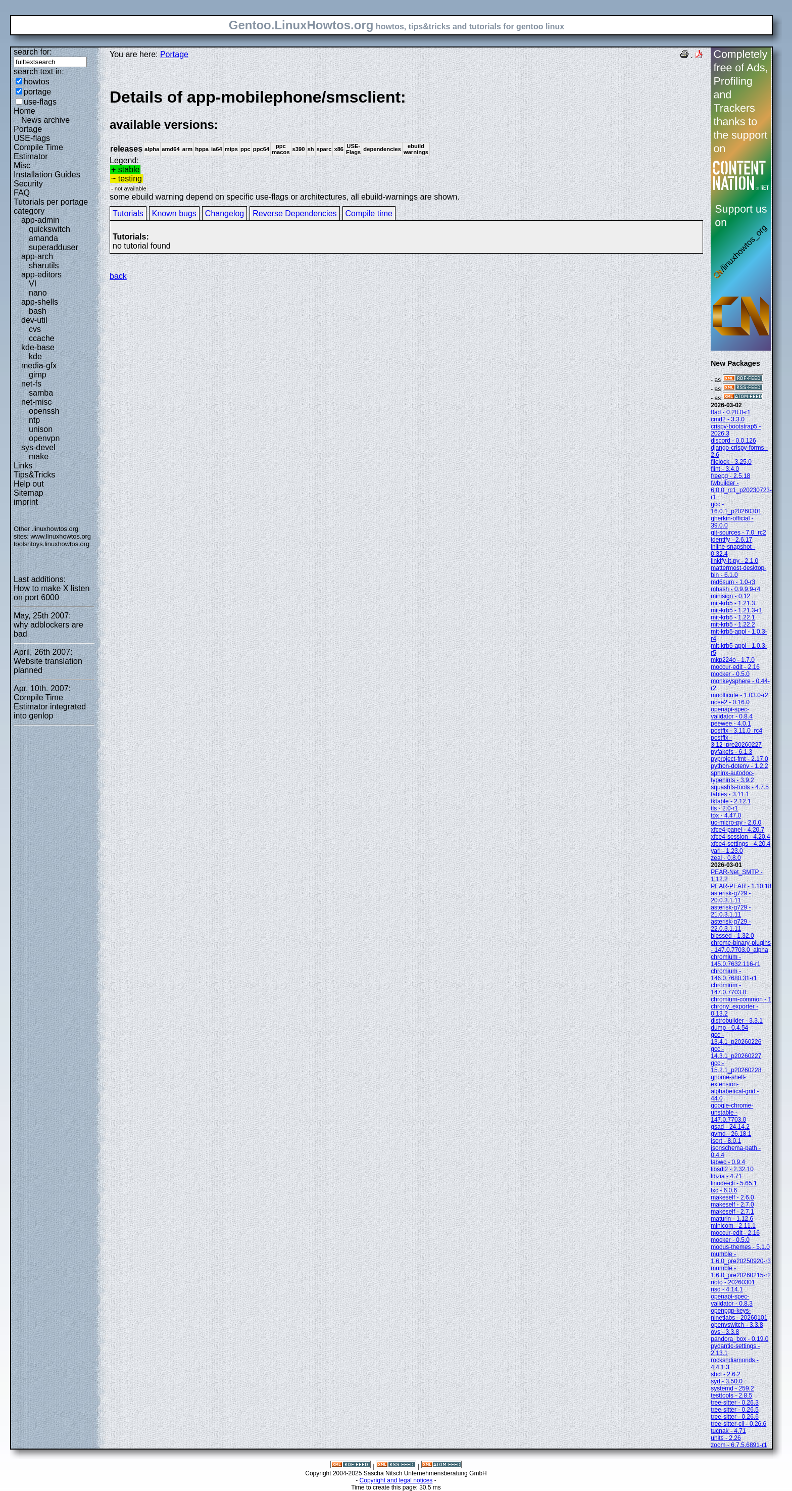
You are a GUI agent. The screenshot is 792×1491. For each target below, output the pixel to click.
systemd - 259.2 (732, 1388)
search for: (33, 51)
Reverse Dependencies (294, 213)
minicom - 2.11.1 (733, 1225)
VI (32, 283)
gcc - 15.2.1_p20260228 (736, 1067)
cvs (35, 329)
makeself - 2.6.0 (732, 1197)
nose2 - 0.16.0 (730, 702)
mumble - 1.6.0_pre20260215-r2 (741, 1272)
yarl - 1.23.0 (726, 850)
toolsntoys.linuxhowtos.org (51, 544)
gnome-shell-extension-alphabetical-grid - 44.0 (735, 1088)
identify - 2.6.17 (731, 539)
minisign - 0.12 (730, 596)
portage (37, 91)
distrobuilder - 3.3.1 (737, 1020)
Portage (28, 129)
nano (38, 292)
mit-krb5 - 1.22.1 (733, 617)
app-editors (41, 274)
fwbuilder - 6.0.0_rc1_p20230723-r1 (741, 490)
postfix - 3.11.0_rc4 (736, 730)
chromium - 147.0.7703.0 (728, 989)
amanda (43, 238)
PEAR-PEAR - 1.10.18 (741, 886)
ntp (34, 420)
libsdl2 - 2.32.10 (732, 1169)
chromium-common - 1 (741, 999)
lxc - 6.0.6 (724, 1190)
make (38, 456)
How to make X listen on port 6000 (51, 593)
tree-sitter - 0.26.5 (735, 1409)
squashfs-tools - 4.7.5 (740, 787)
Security (28, 183)
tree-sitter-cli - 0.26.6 (738, 1423)
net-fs (31, 383)
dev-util (34, 320)
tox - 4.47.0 (726, 815)
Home (24, 111)
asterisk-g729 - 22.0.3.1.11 (731, 925)
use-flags (40, 102)
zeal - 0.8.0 (725, 857)
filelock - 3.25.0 (731, 461)
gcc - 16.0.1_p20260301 (736, 508)
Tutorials (128, 213)
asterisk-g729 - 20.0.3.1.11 (731, 897)
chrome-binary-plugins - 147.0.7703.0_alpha (741, 946)
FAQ (22, 192)
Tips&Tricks (34, 474)
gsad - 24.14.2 (730, 1126)
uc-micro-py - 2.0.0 (736, 822)
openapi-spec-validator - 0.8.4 (732, 713)
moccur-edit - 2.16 (735, 666)
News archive (45, 120)
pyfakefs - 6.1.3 (731, 751)
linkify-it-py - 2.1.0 (734, 560)
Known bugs (174, 213)
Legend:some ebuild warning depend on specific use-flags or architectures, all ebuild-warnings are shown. (406, 144)
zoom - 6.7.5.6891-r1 (739, 1445)
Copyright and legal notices (396, 1480)
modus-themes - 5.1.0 (740, 1246)
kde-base (38, 347)
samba (41, 393)
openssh (44, 411)
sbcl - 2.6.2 (725, 1374)
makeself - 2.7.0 (732, 1204)
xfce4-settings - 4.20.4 (740, 843)
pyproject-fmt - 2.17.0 (739, 758)
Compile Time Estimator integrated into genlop (50, 706)
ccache (42, 338)
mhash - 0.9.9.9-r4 (735, 589)
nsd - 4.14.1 (726, 1289)
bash (37, 311)
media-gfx (39, 365)
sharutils (44, 265)
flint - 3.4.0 (725, 468)
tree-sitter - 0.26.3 (735, 1402)
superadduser (53, 247)
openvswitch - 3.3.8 (737, 1324)
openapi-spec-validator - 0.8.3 (732, 1300)
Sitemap (28, 493)
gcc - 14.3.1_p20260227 (736, 1052)
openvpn (44, 438)
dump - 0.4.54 (729, 1027)
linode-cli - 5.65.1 (734, 1183)
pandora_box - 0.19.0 (739, 1338)
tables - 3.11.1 (730, 794)
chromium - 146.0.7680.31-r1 (734, 975)
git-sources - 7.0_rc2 (738, 532)
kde (35, 356)
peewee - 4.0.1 (731, 723)
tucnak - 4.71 (728, 1430)
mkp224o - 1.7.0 (733, 659)
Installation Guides (47, 174)
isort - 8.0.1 (726, 1140)
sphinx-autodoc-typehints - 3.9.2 (732, 776)
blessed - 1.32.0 (732, 935)
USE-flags (32, 138)
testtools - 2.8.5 (731, 1395)
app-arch (37, 256)
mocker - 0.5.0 (730, 674)
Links (23, 465)
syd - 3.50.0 (726, 1381)
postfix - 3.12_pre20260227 (736, 741)
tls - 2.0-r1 (724, 808)
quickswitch (49, 229)
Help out (29, 483)
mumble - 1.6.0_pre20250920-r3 (741, 1257)
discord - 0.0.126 (733, 440)
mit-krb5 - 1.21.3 (733, 603)
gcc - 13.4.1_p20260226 (736, 1038)
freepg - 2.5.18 (730, 475)
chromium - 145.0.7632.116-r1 (735, 960)
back (118, 276)
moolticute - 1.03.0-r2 (739, 695)
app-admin (40, 220)
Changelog (224, 213)
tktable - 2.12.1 (731, 801)
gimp (37, 374)
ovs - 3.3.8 (725, 1331)
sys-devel (38, 447)
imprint (26, 502)
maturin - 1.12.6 (732, 1218)
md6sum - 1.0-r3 (733, 582)
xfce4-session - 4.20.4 (740, 836)
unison (41, 429)
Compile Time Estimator (38, 152)
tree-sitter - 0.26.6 (735, 1416)
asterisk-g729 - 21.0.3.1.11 (731, 911)
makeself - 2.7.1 (732, 1211)
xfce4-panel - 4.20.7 (737, 829)
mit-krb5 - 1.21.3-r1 (736, 610)
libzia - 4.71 (726, 1176)
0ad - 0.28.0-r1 (731, 412)
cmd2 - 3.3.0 (728, 419)
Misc (22, 165)
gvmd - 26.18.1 (731, 1133)
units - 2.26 (725, 1437)
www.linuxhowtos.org (60, 536)
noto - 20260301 (733, 1282)
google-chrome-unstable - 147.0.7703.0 (732, 1112)
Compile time (368, 213)
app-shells (39, 302)
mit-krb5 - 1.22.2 (733, 624)
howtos (36, 81)
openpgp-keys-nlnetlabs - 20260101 (739, 1314)
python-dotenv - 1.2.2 (739, 765)
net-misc (36, 402)
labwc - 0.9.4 (728, 1162)
